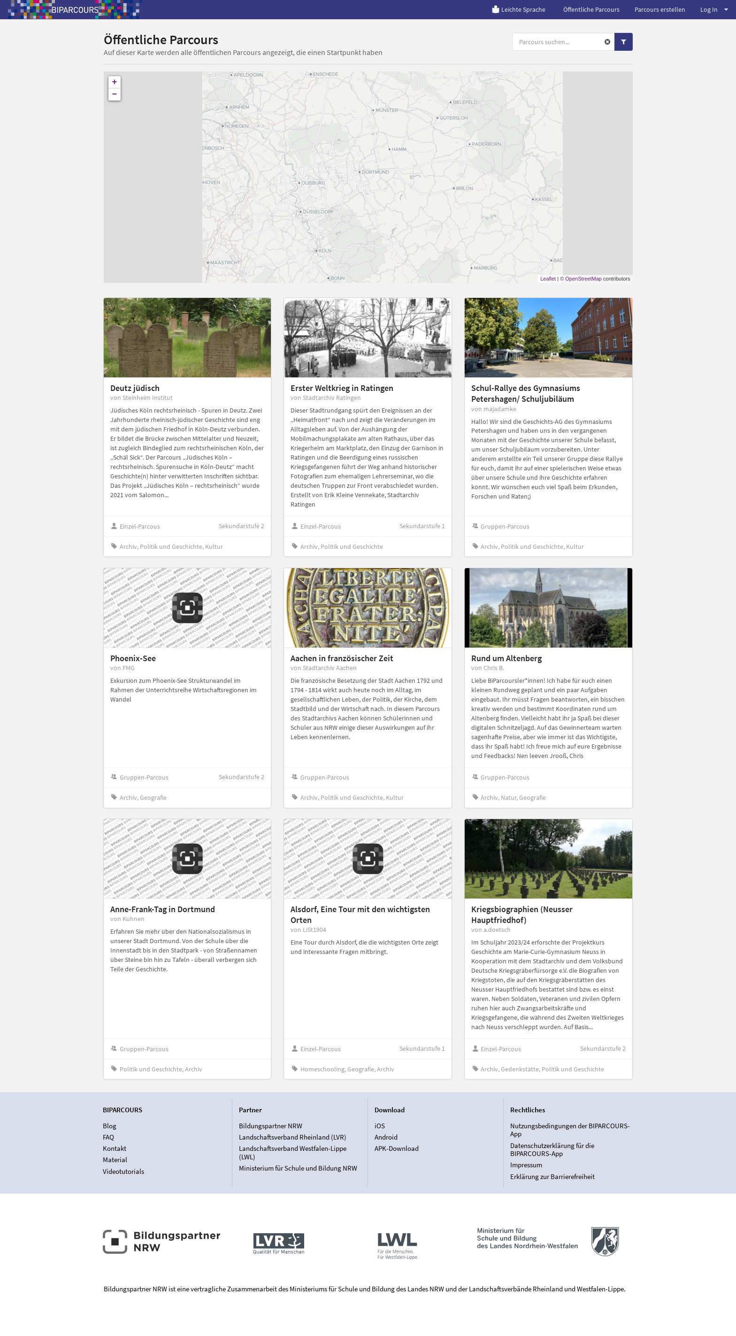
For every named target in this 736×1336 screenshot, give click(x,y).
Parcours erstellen (660, 9)
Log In (714, 9)
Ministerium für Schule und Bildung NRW (298, 1168)
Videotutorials (123, 1171)
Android (386, 1137)
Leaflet (548, 278)
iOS (380, 1126)
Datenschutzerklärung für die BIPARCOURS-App (552, 1149)
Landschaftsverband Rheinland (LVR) (292, 1137)
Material (115, 1159)
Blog (109, 1126)
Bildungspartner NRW (270, 1126)
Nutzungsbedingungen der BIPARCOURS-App (570, 1130)
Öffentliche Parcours (591, 9)
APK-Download (397, 1148)
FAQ (108, 1137)
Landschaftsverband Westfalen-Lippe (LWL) (292, 1152)
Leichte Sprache (518, 9)
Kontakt (114, 1148)
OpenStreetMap (583, 278)
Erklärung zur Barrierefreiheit (552, 1176)
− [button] (114, 94)
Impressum (526, 1164)
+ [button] (114, 82)
